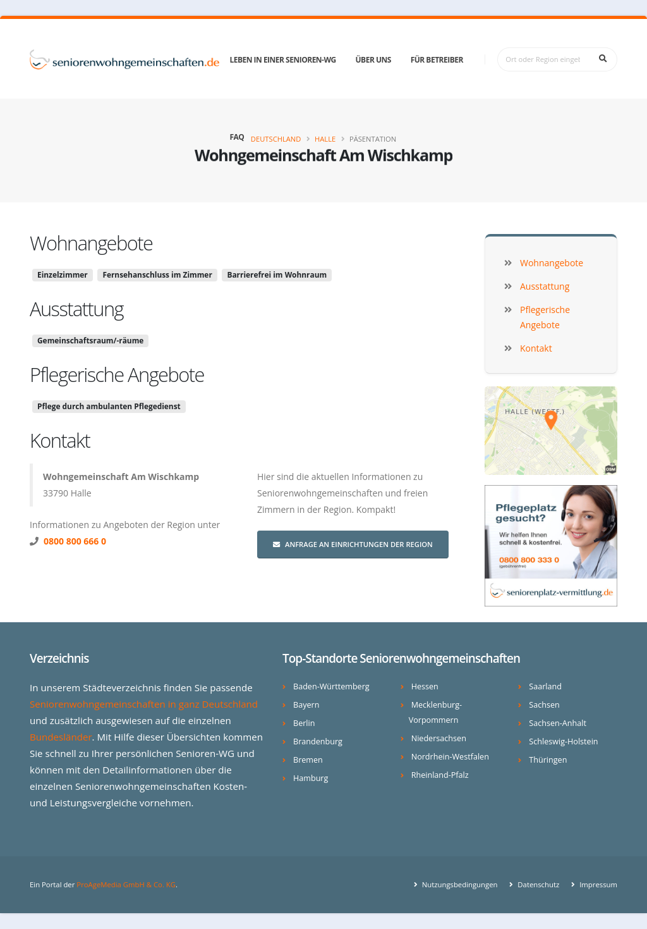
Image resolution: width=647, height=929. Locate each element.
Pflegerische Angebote (117, 374)
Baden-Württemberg (331, 686)
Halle (325, 139)
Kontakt (60, 440)
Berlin (304, 723)
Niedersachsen (438, 738)
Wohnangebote (91, 243)
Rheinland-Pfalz (440, 775)
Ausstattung (76, 308)
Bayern (306, 704)
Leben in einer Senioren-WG (282, 59)
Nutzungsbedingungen (459, 884)
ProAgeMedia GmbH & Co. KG (126, 884)
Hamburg (310, 778)
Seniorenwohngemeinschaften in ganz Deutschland (144, 704)
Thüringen (548, 759)
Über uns (373, 59)
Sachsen (544, 704)
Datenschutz (537, 884)
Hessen (424, 686)
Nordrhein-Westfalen (450, 756)
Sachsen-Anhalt (557, 723)
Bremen (308, 759)
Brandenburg (317, 741)
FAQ (236, 137)
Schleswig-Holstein (563, 741)
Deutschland (276, 139)
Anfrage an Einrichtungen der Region (353, 544)
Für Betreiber (437, 59)
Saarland (545, 686)
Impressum (597, 884)
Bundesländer (61, 736)
